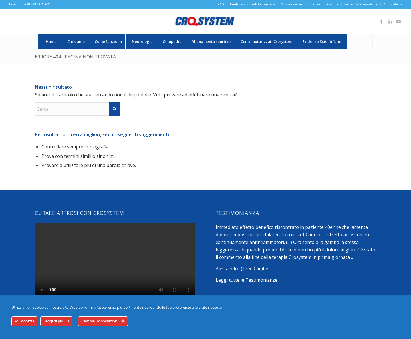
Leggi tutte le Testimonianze (246, 280)
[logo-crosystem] (205, 21)
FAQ (221, 4)
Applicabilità (393, 4)
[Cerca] (360, 41)
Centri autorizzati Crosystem (252, 4)
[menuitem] (221, 4)
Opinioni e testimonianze (300, 4)
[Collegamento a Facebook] (381, 21)
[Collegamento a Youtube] (398, 21)
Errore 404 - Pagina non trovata (75, 57)
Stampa (332, 4)
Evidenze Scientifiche (361, 4)
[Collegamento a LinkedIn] (390, 21)
